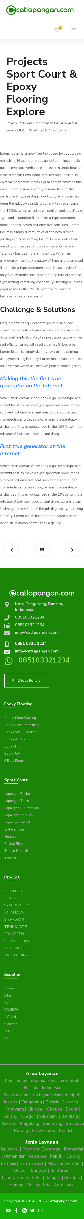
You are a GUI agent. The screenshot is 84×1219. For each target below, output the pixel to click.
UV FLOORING (16, 955)
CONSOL (11, 1009)
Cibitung (35, 1109)
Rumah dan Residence (25, 1156)
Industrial (10, 1149)
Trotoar (10, 858)
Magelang (29, 1123)
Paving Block (14, 843)
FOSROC (11, 1031)
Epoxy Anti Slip (16, 739)
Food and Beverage (41, 1149)
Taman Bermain (16, 850)
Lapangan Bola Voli (19, 815)
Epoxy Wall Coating (20, 732)
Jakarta (11, 1102)
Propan (9, 988)
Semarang (52, 1123)
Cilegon (28, 1116)
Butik (37, 1178)
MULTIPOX (13, 898)
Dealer (20, 1170)
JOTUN (10, 1016)
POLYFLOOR (14, 891)
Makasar (8, 1123)
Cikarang (70, 1102)
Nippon (9, 1038)
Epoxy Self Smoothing (21, 725)
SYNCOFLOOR (16, 905)
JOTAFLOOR (14, 912)
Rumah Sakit (31, 1163)
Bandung (69, 1116)
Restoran (59, 1170)
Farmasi (8, 1163)
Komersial (73, 1149)
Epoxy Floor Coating (20, 717)
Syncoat (10, 1024)
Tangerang (31, 1102)
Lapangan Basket (18, 793)
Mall (51, 1163)
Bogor (72, 1109)
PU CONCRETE (17, 948)
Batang (21, 1131)
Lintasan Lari (14, 829)
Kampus (53, 1178)
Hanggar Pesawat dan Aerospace (42, 1185)
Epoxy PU (12, 746)
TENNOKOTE (15, 926)
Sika (7, 995)
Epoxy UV (12, 753)
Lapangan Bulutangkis (21, 808)
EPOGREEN (14, 933)
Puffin (8, 1002)
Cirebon (54, 1109)
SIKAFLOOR (14, 919)
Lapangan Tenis (16, 800)
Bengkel (39, 1170)
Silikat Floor (13, 760)
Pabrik (56, 1156)
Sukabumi (48, 1116)
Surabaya (75, 1123)
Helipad (10, 836)
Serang (10, 1116)
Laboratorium (15, 1178)
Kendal (66, 1131)
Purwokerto (43, 1131)
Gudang (73, 1156)
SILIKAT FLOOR (17, 941)
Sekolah (72, 1178)
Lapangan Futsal (17, 822)
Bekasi (51, 1102)
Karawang (14, 1109)
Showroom (70, 1163)
